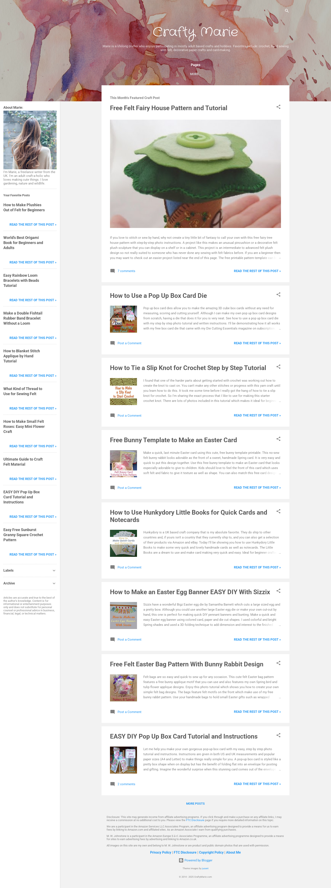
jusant (205, 868)
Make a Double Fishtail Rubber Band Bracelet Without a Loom (22, 318)
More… (271, 74)
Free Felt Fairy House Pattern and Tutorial (168, 109)
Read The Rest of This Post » (257, 272)
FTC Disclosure (195, 820)
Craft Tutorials (204, 74)
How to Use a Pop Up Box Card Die (158, 296)
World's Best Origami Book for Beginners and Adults (23, 242)
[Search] (286, 11)
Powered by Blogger (195, 860)
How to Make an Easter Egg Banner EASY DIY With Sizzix (190, 593)
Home (118, 74)
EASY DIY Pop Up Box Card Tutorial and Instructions (184, 737)
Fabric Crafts (171, 74)
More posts (195, 804)
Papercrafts (141, 74)
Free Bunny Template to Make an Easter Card (173, 441)
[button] (278, 108)
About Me (233, 852)
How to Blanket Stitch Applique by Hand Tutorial (21, 356)
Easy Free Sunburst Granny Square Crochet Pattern (23, 534)
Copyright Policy (211, 852)
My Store (233, 74)
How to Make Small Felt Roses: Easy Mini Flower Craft (24, 426)
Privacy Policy (160, 852)
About (253, 74)
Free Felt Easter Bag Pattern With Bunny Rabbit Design (186, 665)
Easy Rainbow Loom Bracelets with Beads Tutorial (21, 280)
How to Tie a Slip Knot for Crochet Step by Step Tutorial (188, 368)
